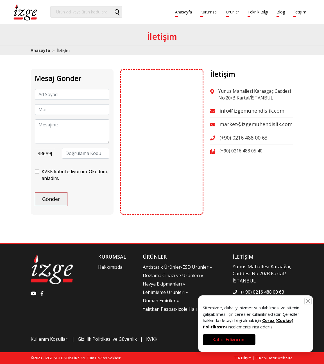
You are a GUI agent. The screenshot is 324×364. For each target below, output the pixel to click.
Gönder (51, 199)
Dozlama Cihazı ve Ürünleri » (173, 275)
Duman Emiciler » (161, 301)
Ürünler (232, 12)
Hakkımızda (110, 267)
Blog (281, 12)
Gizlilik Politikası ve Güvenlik (107, 339)
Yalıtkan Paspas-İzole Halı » (171, 309)
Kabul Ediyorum (229, 340)
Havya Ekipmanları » (164, 284)
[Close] (308, 301)
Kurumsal (208, 12)
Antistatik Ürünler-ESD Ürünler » (177, 267)
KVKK (151, 339)
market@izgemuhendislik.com (256, 124)
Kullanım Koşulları (50, 339)
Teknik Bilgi (258, 12)
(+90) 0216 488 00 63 (243, 137)
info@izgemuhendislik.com (251, 110)
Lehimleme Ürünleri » (165, 292)
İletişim (299, 12)
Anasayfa (183, 12)
